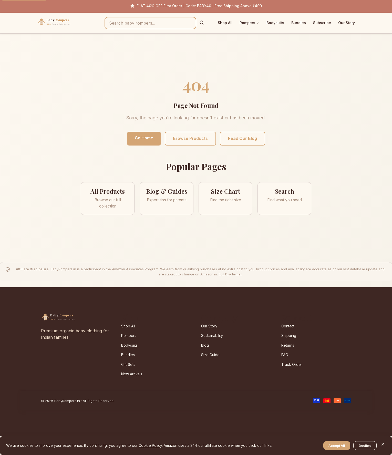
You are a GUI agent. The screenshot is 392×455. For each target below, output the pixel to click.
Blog (205, 345)
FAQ (284, 355)
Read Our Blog (242, 138)
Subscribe (322, 22)
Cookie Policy (150, 445)
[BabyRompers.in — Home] (65, 23)
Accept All (336, 445)
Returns (287, 345)
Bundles (298, 22)
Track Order (291, 364)
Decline (365, 445)
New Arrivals (131, 374)
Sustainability (212, 335)
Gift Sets (128, 364)
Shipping (288, 335)
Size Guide (210, 355)
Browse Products (190, 138)
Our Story (346, 22)
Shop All (225, 22)
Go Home (144, 137)
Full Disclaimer (230, 274)
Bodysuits (275, 22)
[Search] (201, 23)
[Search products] (150, 23)
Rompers (249, 22)
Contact (287, 326)
